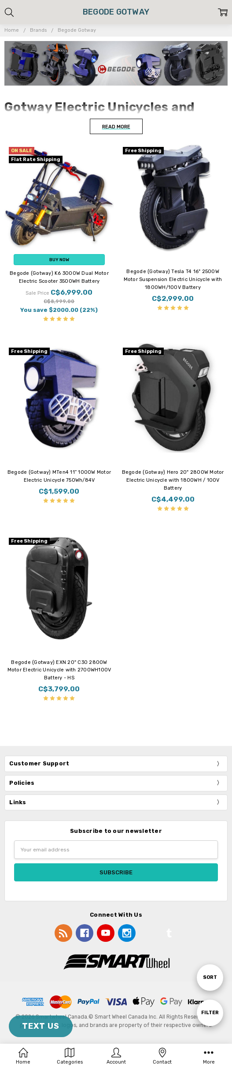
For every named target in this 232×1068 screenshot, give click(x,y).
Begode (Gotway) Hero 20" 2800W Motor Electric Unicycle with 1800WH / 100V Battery (173, 480)
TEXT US (40, 1026)
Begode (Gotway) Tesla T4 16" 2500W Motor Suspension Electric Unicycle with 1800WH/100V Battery (173, 279)
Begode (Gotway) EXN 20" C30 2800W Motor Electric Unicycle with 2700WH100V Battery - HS (59, 670)
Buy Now (59, 259)
